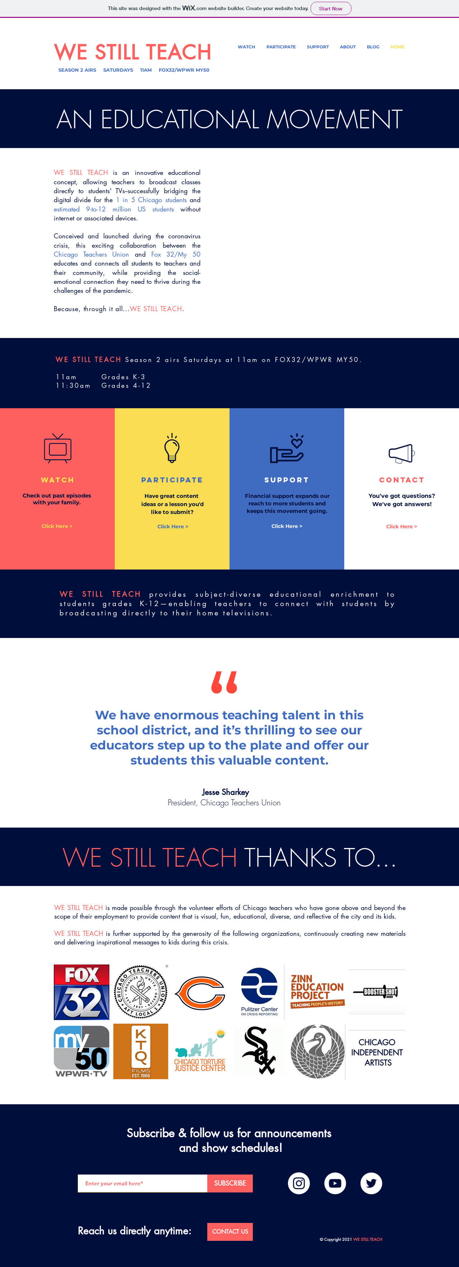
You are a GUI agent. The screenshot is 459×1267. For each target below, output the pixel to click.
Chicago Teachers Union (91, 254)
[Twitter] (371, 1183)
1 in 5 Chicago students (151, 199)
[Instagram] (299, 1183)
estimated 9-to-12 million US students (114, 209)
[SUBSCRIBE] (230, 1183)
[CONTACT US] (230, 1232)
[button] (347, 47)
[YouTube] (335, 1183)
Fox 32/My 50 (175, 254)
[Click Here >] (57, 526)
